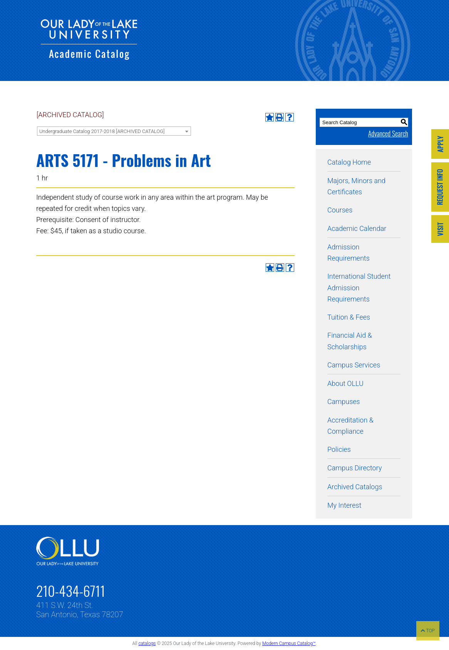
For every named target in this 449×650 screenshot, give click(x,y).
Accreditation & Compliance (350, 425)
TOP (428, 631)
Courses (339, 210)
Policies (339, 449)
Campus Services (353, 365)
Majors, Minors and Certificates (356, 186)
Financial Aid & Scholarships (349, 340)
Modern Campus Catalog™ (289, 643)
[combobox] (114, 131)
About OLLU (345, 383)
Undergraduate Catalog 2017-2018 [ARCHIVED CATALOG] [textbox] (101, 131)
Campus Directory (354, 468)
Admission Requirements (348, 252)
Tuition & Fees (348, 317)
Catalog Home (349, 162)
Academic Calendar (356, 228)
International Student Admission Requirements (359, 287)
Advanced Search (388, 133)
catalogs (147, 643)
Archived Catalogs (354, 487)
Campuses (343, 401)
